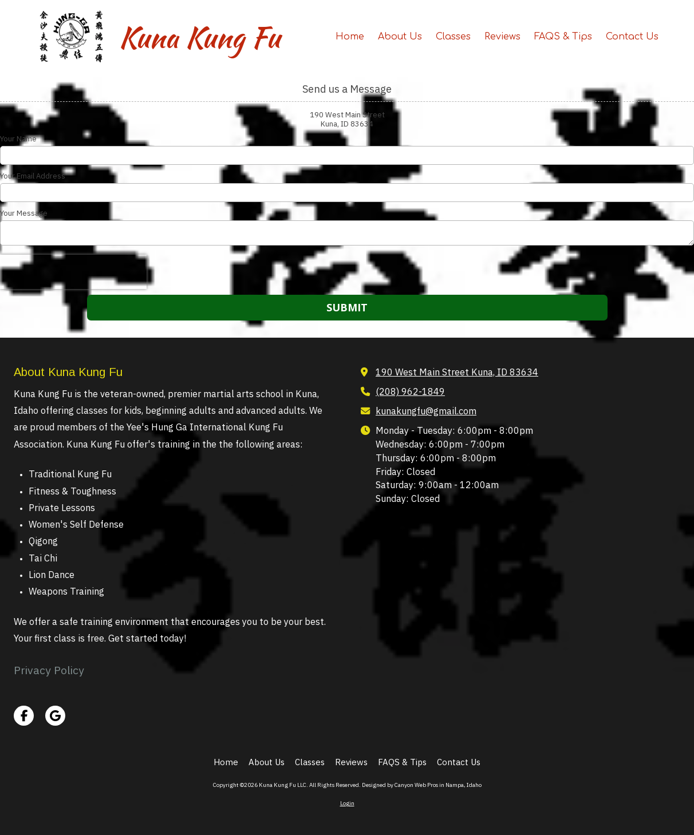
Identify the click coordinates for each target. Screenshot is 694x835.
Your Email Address (32, 176)
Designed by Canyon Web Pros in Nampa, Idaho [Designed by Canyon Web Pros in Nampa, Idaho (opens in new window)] (422, 785)
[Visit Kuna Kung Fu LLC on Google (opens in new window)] (55, 716)
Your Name (18, 139)
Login (347, 803)
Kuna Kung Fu (199, 37)
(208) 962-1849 (410, 391)
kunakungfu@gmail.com (426, 411)
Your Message (24, 213)
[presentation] (73, 272)
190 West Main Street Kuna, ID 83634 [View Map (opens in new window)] (457, 372)
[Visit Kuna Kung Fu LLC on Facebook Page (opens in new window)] (24, 716)
